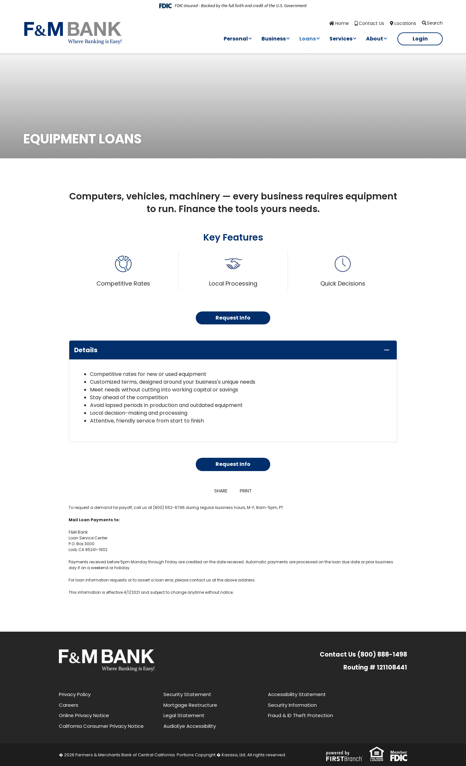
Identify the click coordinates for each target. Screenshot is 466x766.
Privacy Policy (75, 694)
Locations (405, 23)
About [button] (374, 38)
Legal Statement (184, 715)
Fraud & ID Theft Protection (300, 715)
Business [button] (273, 38)
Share (220, 491)
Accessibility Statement (297, 694)
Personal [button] (236, 38)
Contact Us (371, 23)
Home (342, 23)
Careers (68, 705)
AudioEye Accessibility (189, 726)
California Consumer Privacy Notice (101, 726)
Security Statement (187, 694)
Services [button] (340, 38)
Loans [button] (307, 38)
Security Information (292, 705)
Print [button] (246, 491)
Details (85, 350)
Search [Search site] (435, 23)
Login (420, 38)
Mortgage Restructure (190, 705)
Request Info (233, 317)
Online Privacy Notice (84, 715)
